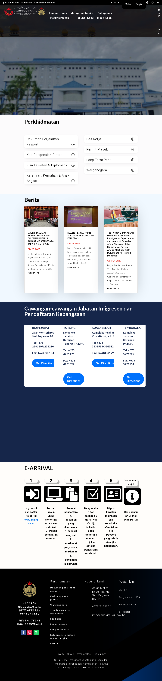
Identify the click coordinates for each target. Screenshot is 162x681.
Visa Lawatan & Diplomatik (47, 165)
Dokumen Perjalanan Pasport (43, 141)
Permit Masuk (97, 149)
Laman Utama (58, 13)
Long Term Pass (98, 160)
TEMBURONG (132, 327)
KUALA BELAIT (102, 327)
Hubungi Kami (85, 18)
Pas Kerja (93, 139)
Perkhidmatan (59, 18)
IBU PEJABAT (41, 327)
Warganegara (96, 170)
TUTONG (69, 327)
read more (33, 272)
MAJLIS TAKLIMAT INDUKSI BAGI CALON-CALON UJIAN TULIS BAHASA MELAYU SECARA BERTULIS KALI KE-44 (41, 239)
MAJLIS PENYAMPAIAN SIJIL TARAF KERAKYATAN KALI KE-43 (80, 236)
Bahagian (104, 13)
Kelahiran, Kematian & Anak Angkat (48, 178)
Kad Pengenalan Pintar (44, 155)
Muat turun (104, 18)
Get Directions (45, 363)
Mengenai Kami (81, 13)
